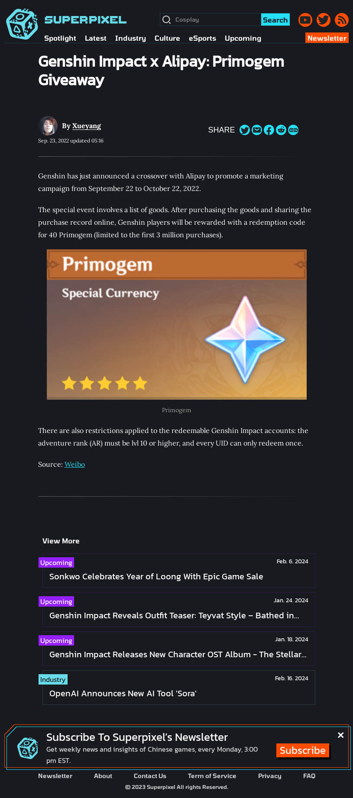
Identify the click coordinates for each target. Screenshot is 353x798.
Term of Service (212, 775)
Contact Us (150, 775)
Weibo (75, 464)
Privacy (270, 775)
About (103, 775)
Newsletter (55, 775)
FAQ (309, 775)
